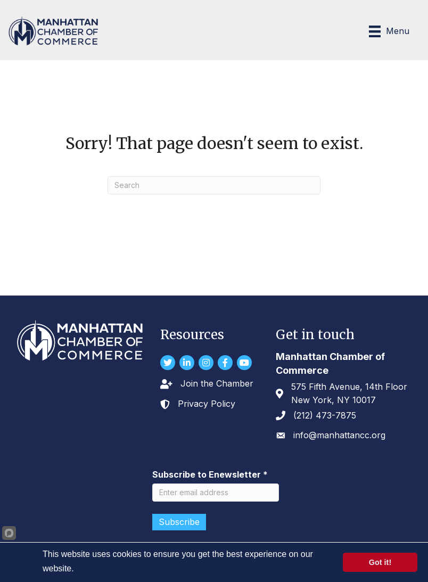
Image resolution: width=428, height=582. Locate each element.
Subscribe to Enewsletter (210, 474)
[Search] (214, 185)
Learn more (97, 568)
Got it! (380, 562)
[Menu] (389, 31)
